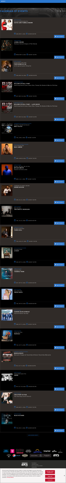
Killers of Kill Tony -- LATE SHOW (27, 104)
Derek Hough (19, 187)
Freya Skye (18, 292)
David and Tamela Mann (23, 22)
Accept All (50, 480)
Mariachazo (18, 353)
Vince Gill (18, 230)
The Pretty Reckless (22, 209)
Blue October (19, 415)
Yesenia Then (19, 271)
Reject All (50, 476)
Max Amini (18, 147)
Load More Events (33, 435)
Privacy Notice (10, 477)
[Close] (64, 475)
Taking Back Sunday (22, 311)
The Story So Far (20, 394)
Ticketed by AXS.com (10, 15)
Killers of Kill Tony (22, 83)
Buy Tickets (59, 36)
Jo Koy (16, 250)
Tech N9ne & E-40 (20, 64)
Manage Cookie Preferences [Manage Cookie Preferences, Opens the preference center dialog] (50, 472)
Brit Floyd (18, 126)
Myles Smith (19, 168)
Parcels (17, 333)
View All (63, 11)
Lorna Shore (19, 42)
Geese (16, 375)
